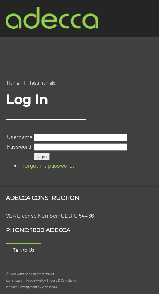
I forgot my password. (47, 165)
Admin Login (14, 280)
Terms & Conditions (62, 280)
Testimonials (42, 83)
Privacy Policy (36, 280)
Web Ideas (49, 287)
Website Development (21, 287)
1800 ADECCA (50, 230)
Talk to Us (23, 250)
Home (13, 83)
